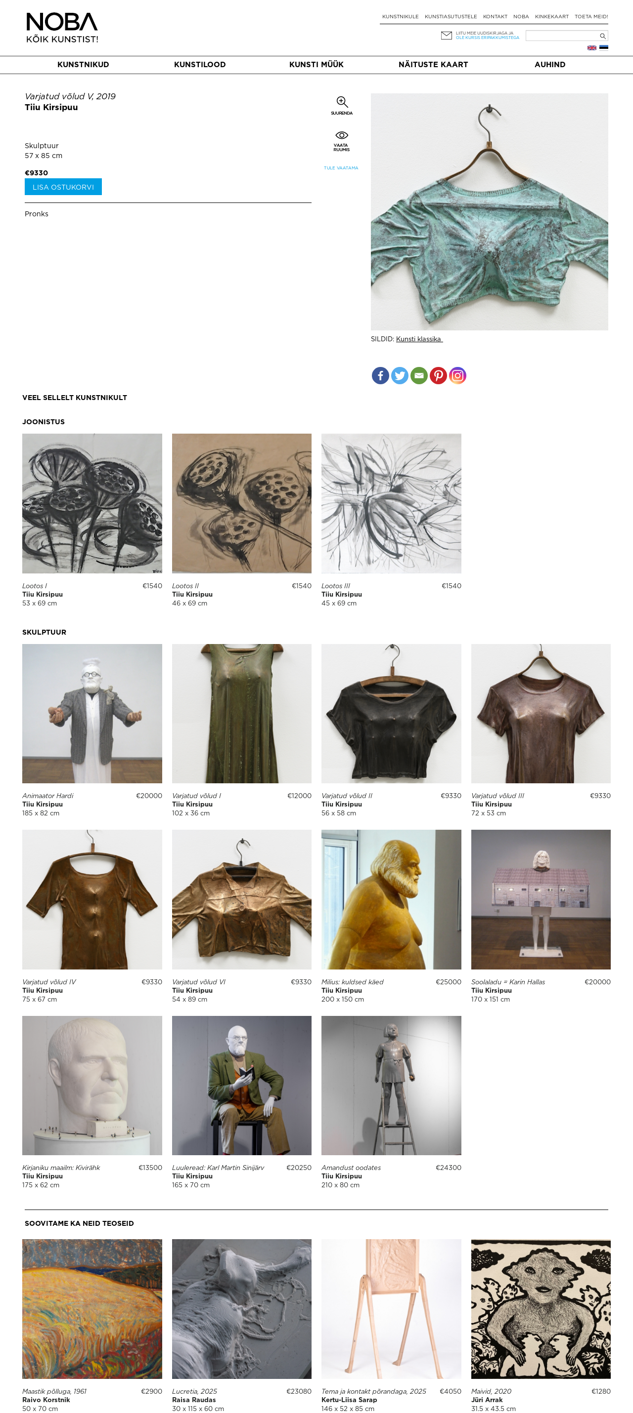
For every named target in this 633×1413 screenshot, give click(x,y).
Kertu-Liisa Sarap (349, 1400)
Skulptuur (42, 146)
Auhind (550, 65)
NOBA (521, 17)
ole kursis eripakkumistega (487, 38)
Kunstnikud (83, 65)
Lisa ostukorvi (63, 188)
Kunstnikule (400, 17)
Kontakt (495, 17)
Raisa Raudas (194, 1400)
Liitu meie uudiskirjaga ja (484, 33)
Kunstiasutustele (451, 17)
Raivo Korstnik (46, 1400)
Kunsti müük (316, 65)
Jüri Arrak (487, 1400)
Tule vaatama (341, 168)
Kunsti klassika (419, 339)
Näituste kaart (433, 65)
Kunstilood (200, 65)
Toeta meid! (591, 17)
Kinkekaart (552, 17)
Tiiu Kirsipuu (51, 108)
